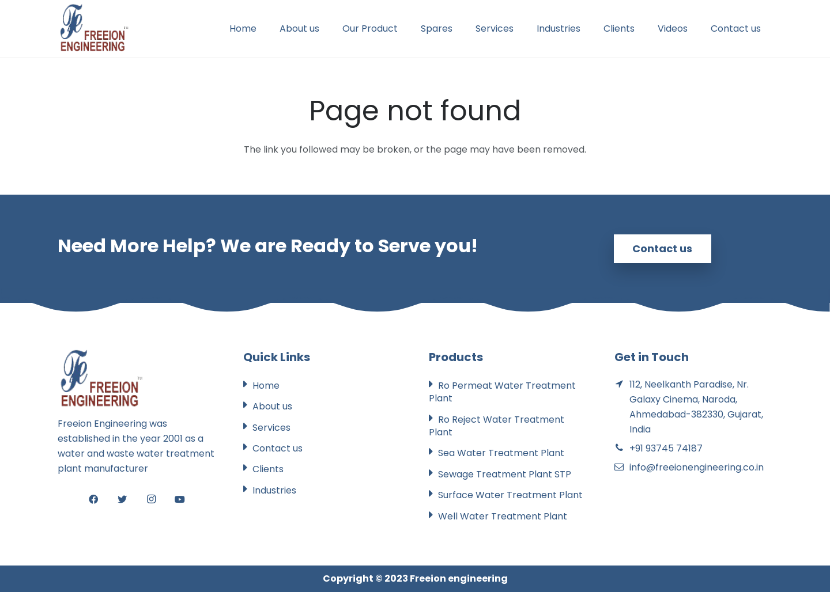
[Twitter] (122, 499)
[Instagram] (151, 499)
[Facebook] (93, 499)
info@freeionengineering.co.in (696, 467)
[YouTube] (179, 499)
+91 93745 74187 (666, 448)
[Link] (94, 29)
